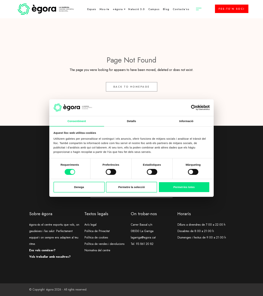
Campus (153, 9)
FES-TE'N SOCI (232, 9)
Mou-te (104, 9)
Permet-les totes (184, 187)
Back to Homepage (131, 87)
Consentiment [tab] (76, 120)
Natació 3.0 (136, 9)
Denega (79, 187)
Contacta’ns (181, 9)
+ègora (118, 9)
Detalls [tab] (131, 120)
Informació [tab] (186, 120)
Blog (166, 9)
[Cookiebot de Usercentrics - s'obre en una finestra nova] (194, 107)
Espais (91, 9)
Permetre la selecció (131, 187)
